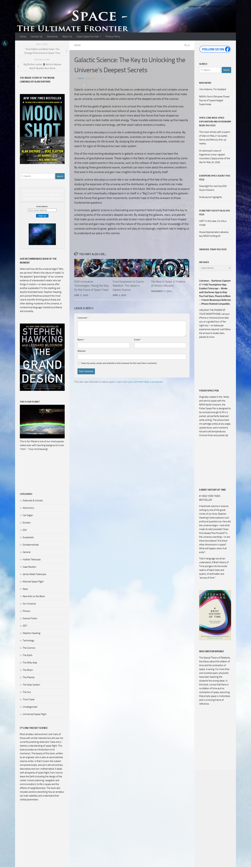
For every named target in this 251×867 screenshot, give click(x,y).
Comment (82, 317)
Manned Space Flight (33, 581)
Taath (80, 78)
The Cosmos (29, 647)
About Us (67, 36)
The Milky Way (30, 662)
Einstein (27, 522)
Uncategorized (30, 706)
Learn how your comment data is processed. (139, 381)
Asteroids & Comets (33, 500)
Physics (26, 611)
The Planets (29, 677)
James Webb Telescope (34, 574)
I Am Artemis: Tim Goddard (212, 89)
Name (81, 339)
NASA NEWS (205, 83)
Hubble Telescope (32, 559)
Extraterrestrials (31, 544)
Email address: (42, 206)
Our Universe (29, 603)
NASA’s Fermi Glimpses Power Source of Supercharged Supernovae (214, 100)
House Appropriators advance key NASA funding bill (214, 234)
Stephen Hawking (31, 633)
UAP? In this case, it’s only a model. (212, 223)
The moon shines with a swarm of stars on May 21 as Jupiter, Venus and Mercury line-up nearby (214, 138)
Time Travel (28, 699)
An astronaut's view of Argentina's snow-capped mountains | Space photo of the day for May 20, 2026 (214, 156)
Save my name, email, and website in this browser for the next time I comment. (119, 363)
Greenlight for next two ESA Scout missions (213, 188)
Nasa (77, 45)
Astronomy (28, 507)
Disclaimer (52, 36)
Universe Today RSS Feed (213, 249)
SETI (25, 625)
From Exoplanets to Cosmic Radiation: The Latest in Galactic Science (128, 285)
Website (81, 351)
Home (23, 36)
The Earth (27, 655)
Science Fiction (30, 618)
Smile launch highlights (210, 197)
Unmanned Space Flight (34, 714)
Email (137, 339)
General (26, 552)
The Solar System (31, 684)
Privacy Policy (112, 36)
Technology (28, 640)
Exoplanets (28, 537)
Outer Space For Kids (88, 36)
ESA (25, 530)
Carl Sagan (28, 515)
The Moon (28, 670)
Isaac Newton (29, 566)
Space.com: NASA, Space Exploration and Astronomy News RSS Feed (215, 121)
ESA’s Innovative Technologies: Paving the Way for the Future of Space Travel (91, 285)
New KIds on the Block (34, 596)
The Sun (27, 692)
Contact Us (36, 36)
